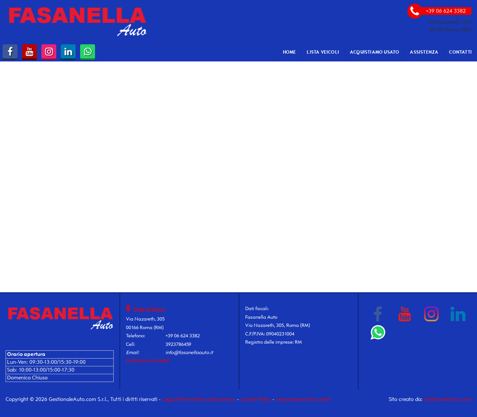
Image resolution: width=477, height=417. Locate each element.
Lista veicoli (323, 52)
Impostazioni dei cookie (303, 399)
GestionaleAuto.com (447, 399)
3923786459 (178, 344)
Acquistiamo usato (374, 52)
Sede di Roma (149, 309)
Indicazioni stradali (148, 360)
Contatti (460, 52)
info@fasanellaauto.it (189, 352)
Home (289, 52)
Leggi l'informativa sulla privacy (199, 399)
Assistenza (424, 52)
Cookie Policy (255, 399)
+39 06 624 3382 (182, 335)
